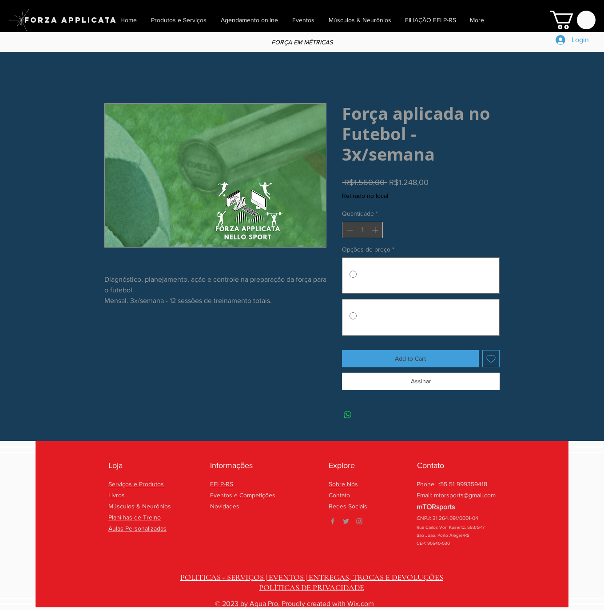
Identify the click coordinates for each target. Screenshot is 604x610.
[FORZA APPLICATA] (70, 20)
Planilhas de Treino (134, 517)
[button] (573, 20)
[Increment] (375, 230)
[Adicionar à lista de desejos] (491, 358)
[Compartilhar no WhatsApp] (347, 414)
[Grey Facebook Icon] (333, 521)
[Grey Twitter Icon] (346, 521)
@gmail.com (480, 495)
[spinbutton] (362, 230)
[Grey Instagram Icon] (359, 521)
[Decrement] (348, 230)
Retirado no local (365, 195)
